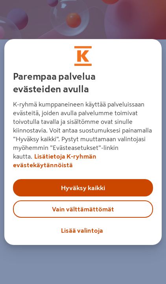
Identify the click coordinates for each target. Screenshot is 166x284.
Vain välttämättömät (83, 209)
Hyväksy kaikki (83, 188)
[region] (83, 142)
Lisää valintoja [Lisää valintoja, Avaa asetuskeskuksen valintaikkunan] (82, 230)
